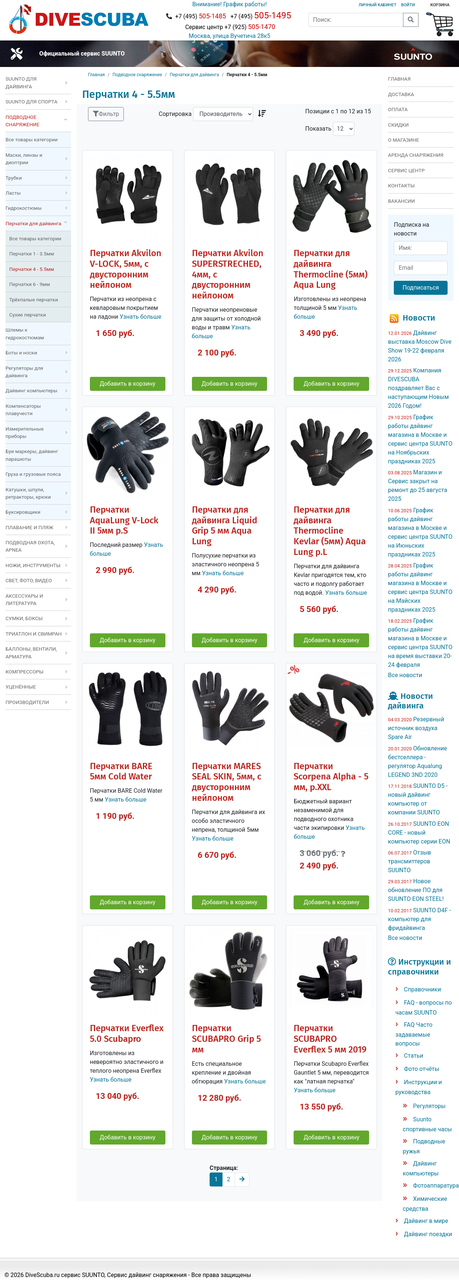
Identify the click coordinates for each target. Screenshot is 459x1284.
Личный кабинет (377, 5)
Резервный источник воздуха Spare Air (416, 728)
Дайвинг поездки (428, 1234)
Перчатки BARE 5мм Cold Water (121, 771)
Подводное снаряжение (137, 74)
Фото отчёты (421, 1068)
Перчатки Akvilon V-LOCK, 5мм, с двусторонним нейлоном (125, 269)
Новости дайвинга (410, 701)
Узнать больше (140, 316)
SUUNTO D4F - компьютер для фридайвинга (419, 919)
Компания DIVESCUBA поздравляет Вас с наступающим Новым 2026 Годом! (418, 388)
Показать (318, 128)
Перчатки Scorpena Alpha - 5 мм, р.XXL (331, 777)
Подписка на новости (411, 229)
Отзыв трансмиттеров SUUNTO (409, 861)
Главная (96, 74)
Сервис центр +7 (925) (230, 27)
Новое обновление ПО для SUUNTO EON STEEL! (416, 890)
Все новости (405, 675)
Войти (408, 5)
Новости (419, 318)
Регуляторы (429, 1106)
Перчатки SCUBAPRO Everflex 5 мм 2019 (330, 1039)
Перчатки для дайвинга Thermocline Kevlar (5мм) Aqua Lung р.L (330, 531)
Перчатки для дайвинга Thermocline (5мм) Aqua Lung (331, 269)
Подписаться (421, 287)
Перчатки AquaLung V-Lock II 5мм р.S (124, 520)
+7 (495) (200, 16)
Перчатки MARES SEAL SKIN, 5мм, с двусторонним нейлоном (226, 782)
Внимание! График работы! (229, 4)
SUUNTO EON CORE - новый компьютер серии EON (419, 832)
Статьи (413, 1055)
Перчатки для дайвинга (194, 74)
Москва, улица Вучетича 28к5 (229, 35)
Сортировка (175, 113)
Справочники (422, 989)
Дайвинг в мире (426, 1220)
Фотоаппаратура (436, 1185)
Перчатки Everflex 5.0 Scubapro (127, 1033)
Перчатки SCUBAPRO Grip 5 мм (226, 1039)
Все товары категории (31, 139)
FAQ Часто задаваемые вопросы (413, 1034)
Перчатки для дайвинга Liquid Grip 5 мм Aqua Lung (224, 526)
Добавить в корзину (127, 383)
